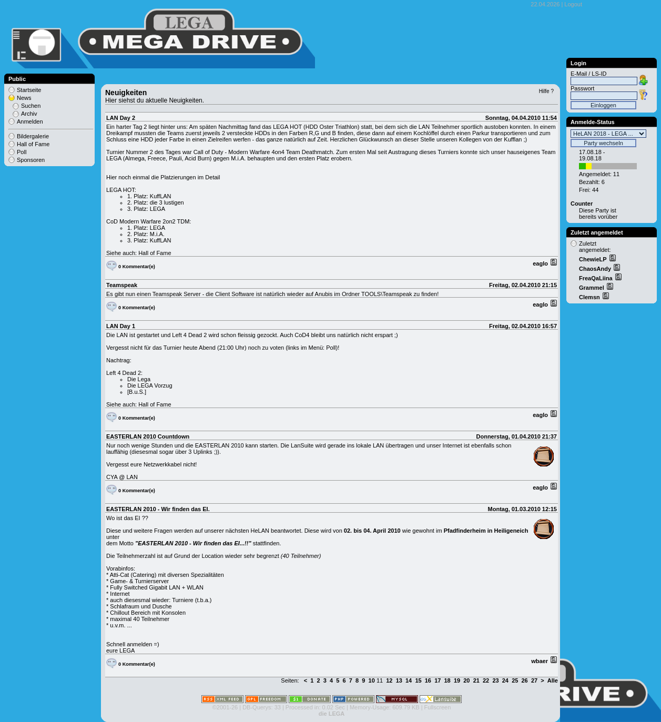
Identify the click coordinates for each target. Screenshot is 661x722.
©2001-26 (225, 707)
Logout (573, 4)
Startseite (29, 90)
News (24, 98)
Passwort (582, 88)
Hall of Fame (154, 253)
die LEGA (332, 713)
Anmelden (30, 121)
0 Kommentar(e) (136, 266)
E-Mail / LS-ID (588, 73)
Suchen (30, 106)
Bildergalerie (33, 136)
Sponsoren (31, 160)
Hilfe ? (546, 91)
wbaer (540, 661)
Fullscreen (437, 707)
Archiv (29, 113)
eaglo (541, 263)
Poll (21, 152)
